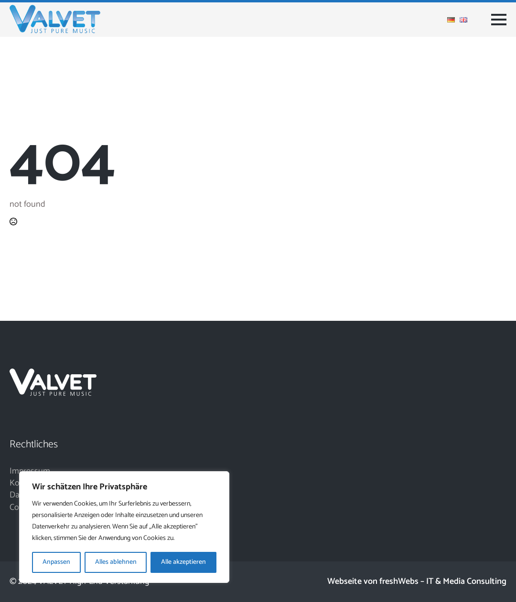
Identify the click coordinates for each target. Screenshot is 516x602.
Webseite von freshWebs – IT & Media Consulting (416, 582)
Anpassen (56, 562)
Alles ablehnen (116, 562)
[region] (124, 527)
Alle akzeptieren (183, 562)
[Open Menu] (498, 19)
